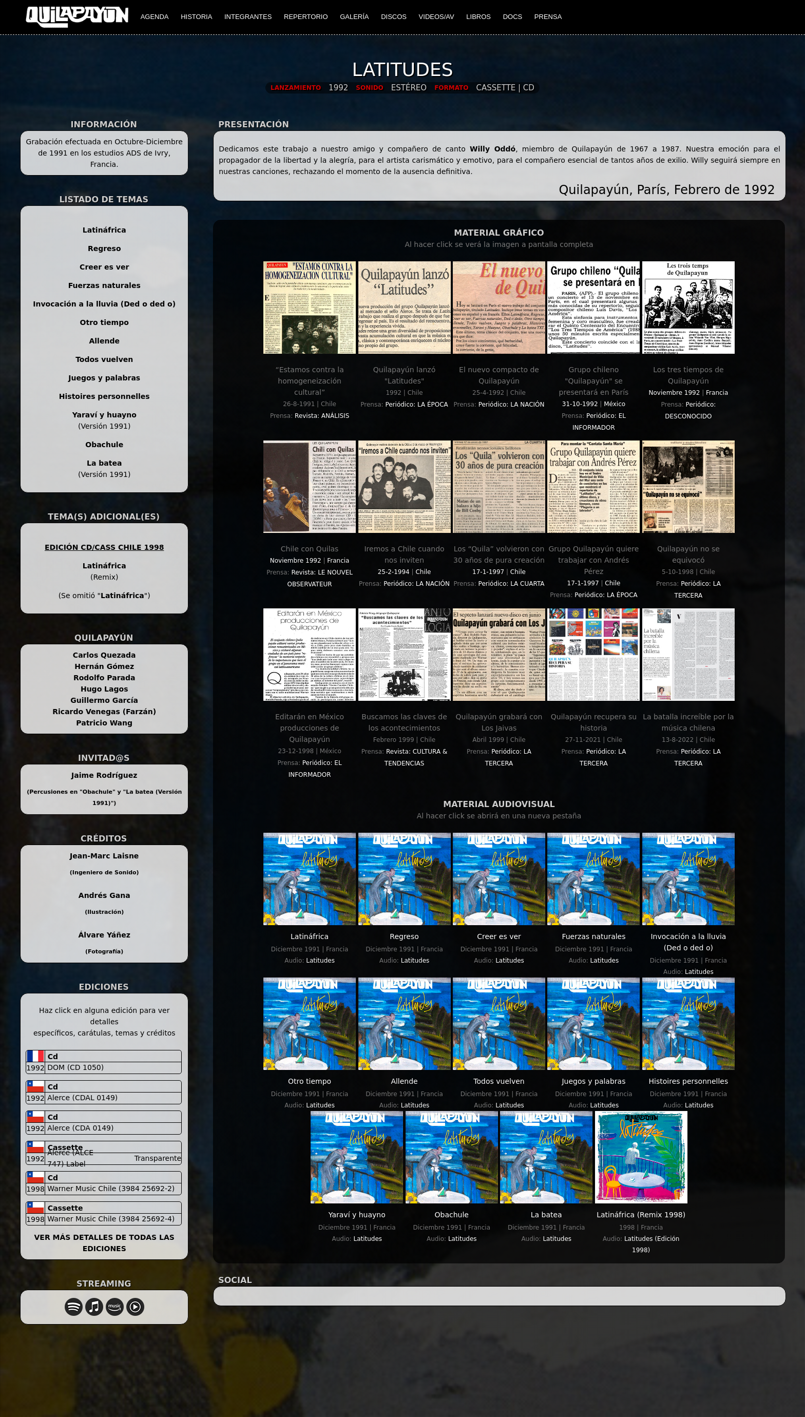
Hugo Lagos (104, 689)
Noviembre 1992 (674, 392)
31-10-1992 (580, 404)
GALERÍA (354, 17)
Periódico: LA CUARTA (511, 583)
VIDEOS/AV (436, 17)
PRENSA (548, 17)
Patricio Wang (104, 723)
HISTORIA (196, 17)
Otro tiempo (104, 322)
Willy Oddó (492, 149)
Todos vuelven (104, 359)
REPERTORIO (306, 17)
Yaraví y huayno (104, 415)
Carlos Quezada (104, 655)
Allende (104, 341)
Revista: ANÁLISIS (322, 415)
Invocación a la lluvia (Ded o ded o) (104, 304)
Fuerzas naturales (104, 285)
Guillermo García (104, 700)
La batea (104, 463)
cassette (64, 1147)
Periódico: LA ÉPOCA (416, 404)
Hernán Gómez (104, 666)
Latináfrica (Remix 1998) (641, 1215)
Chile (423, 572)
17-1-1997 (488, 572)
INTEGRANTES (248, 17)
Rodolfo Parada (104, 678)
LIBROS (478, 17)
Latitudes (320, 960)
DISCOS (394, 17)
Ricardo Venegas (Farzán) (104, 711)
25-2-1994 (394, 572)
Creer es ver (104, 267)
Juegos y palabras (104, 378)
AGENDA (155, 17)
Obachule (104, 445)
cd (51, 1056)
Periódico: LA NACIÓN (511, 404)
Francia (717, 392)
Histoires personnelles (104, 396)
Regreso (104, 248)
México (614, 404)
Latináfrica (104, 230)
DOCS (513, 17)
